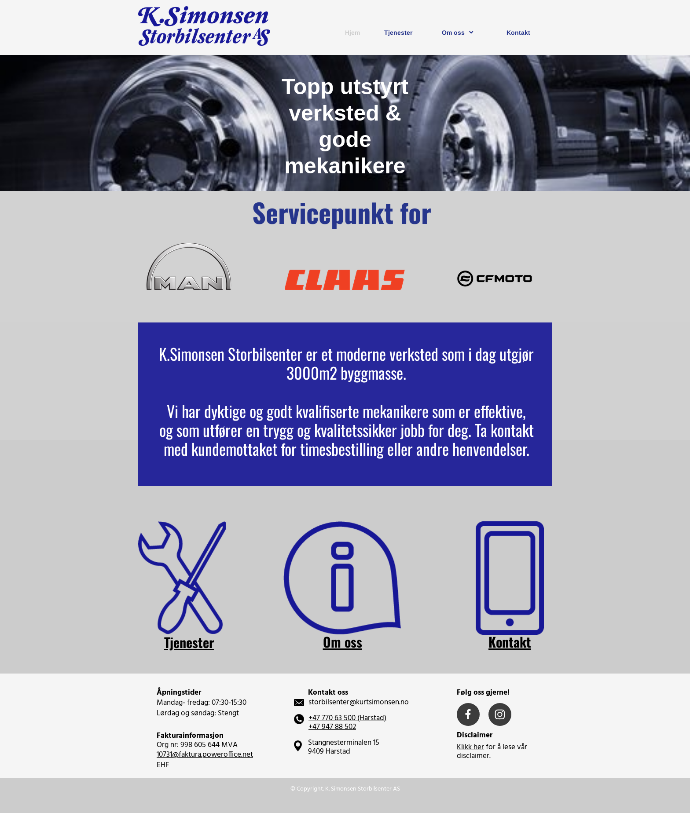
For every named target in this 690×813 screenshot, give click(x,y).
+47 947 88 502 (332, 727)
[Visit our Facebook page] (468, 714)
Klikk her (470, 747)
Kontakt (509, 642)
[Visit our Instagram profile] (499, 714)
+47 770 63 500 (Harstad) (347, 718)
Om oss (342, 642)
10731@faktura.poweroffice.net (205, 755)
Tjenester (189, 642)
